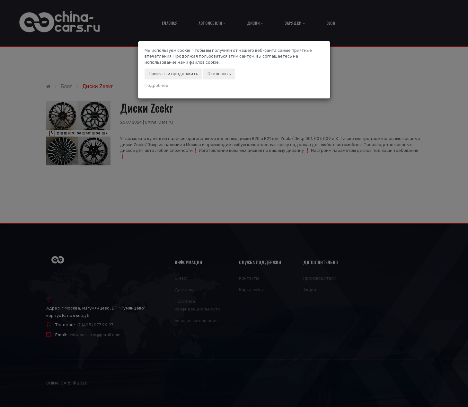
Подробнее (156, 85)
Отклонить (219, 74)
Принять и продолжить (173, 74)
